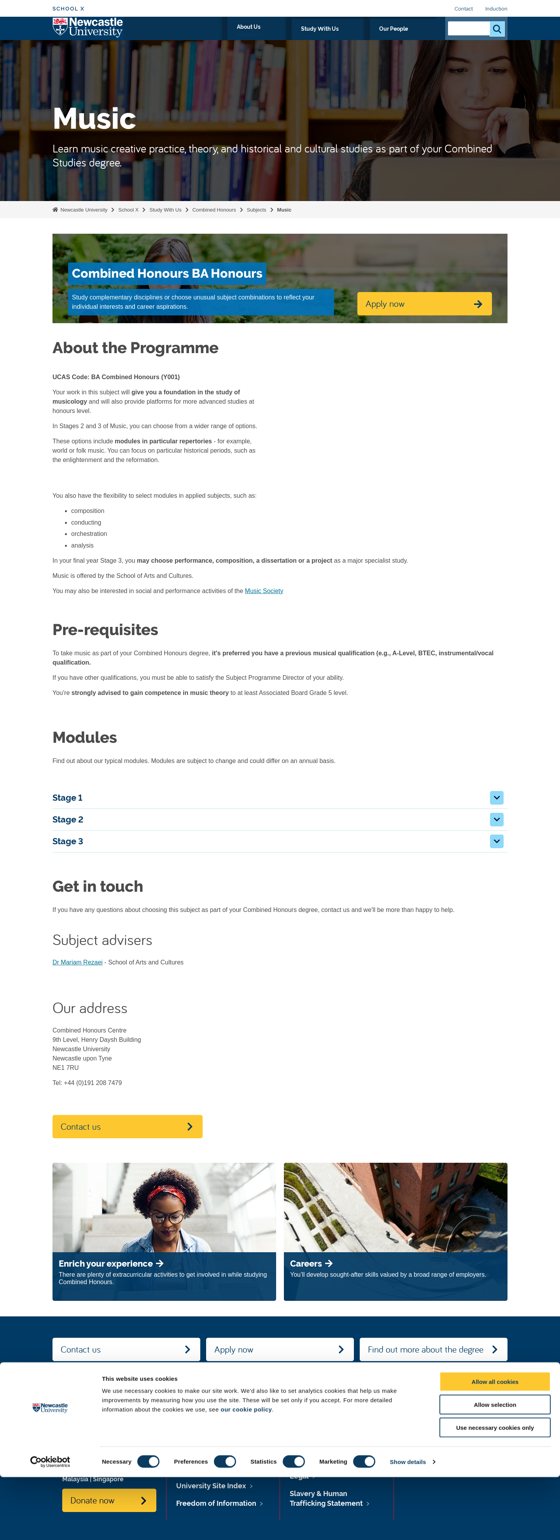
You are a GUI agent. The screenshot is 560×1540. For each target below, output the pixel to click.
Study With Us (365, 38)
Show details (408, 1524)
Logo (88, 36)
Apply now (233, 1349)
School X (68, 9)
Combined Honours (214, 210)
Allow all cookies (495, 1444)
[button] (497, 798)
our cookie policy (246, 1472)
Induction (496, 9)
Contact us (81, 1126)
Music (284, 210)
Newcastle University (83, 210)
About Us (317, 38)
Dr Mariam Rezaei (77, 962)
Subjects (256, 210)
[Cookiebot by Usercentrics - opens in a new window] (50, 1525)
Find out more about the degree (425, 1349)
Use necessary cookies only (495, 1490)
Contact (464, 9)
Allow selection (495, 1467)
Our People (416, 38)
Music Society (264, 591)
